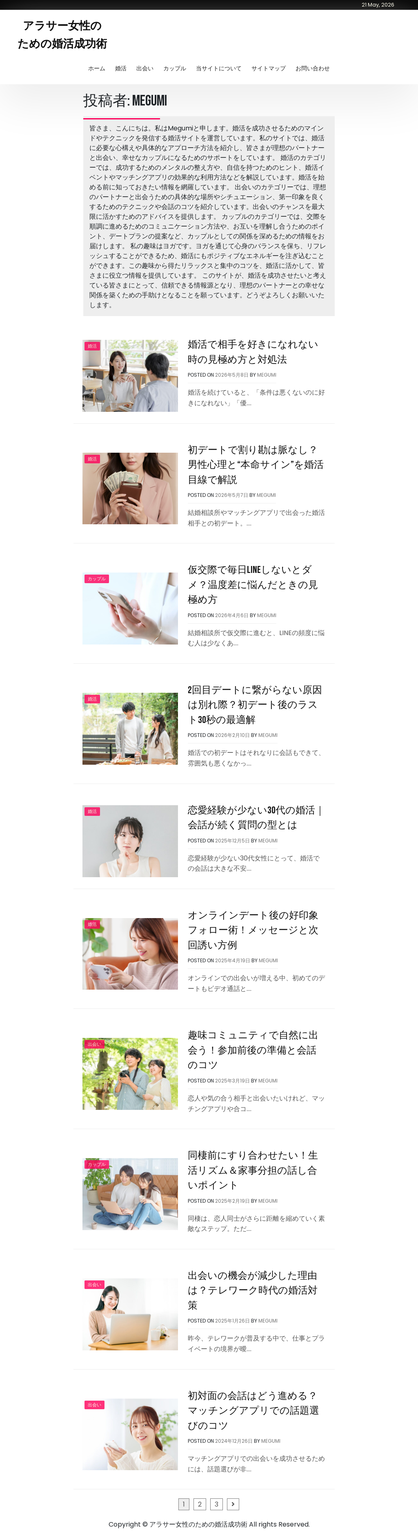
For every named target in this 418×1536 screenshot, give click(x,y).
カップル (174, 68)
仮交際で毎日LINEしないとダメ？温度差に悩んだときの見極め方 (253, 585)
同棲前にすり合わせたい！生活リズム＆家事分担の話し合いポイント (253, 1170)
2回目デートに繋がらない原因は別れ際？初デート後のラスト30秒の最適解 (255, 705)
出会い (144, 68)
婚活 (121, 68)
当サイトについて (219, 68)
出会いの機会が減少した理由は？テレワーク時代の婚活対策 (253, 1290)
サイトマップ (268, 68)
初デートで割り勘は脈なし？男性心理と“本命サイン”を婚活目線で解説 (256, 465)
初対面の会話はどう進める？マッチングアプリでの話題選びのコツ (253, 1411)
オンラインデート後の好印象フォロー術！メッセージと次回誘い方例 (253, 930)
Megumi (266, 374)
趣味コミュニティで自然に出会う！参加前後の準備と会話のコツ (253, 1050)
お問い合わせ (313, 68)
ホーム (96, 68)
